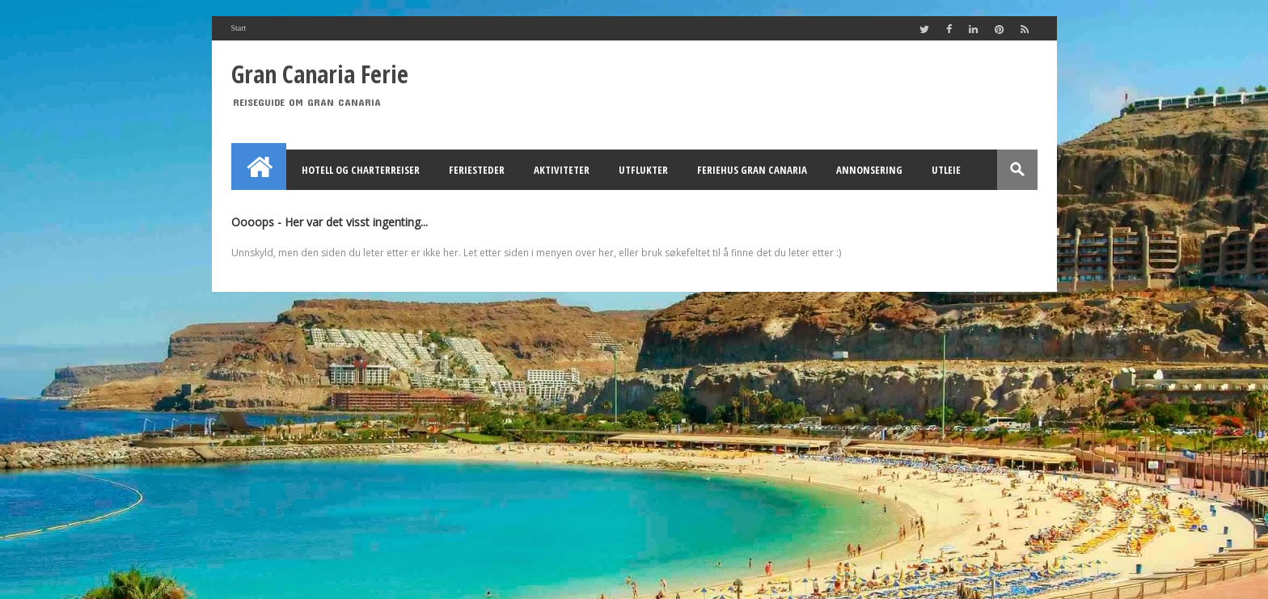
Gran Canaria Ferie (319, 74)
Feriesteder (477, 169)
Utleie (946, 169)
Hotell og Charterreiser (361, 169)
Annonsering (869, 169)
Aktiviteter (562, 169)
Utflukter (643, 169)
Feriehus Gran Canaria (752, 169)
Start (239, 27)
